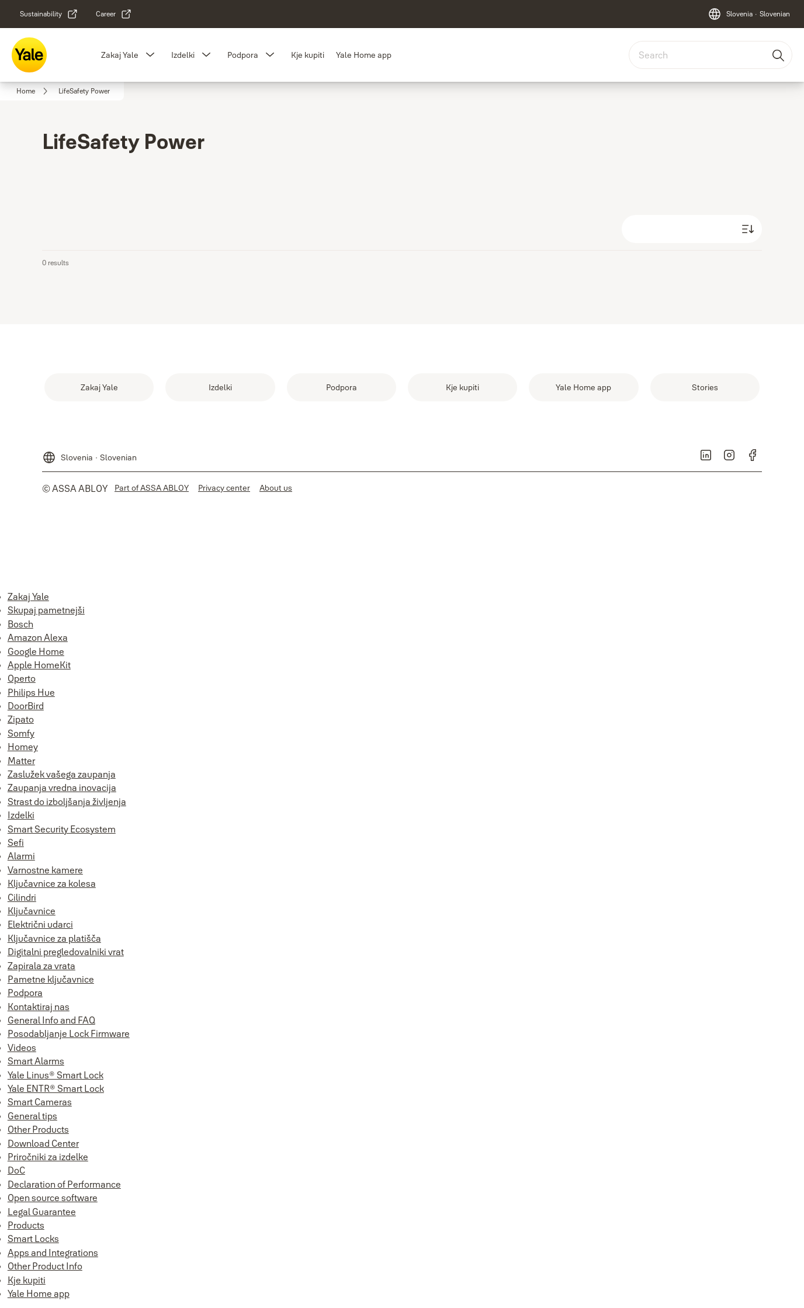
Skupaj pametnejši (46, 610)
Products (26, 1225)
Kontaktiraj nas (39, 1006)
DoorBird (26, 706)
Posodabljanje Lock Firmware (69, 1033)
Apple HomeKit (39, 665)
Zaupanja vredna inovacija (62, 787)
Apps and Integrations (53, 1252)
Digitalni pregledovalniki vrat (66, 951)
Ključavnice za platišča (54, 938)
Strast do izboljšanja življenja (67, 801)
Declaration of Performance (64, 1184)
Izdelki (183, 55)
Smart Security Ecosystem (62, 829)
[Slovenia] (749, 14)
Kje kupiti (307, 55)
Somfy (21, 733)
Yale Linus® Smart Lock (55, 1075)
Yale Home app (363, 55)
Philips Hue (31, 692)
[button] (150, 55)
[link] (49, 14)
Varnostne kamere (45, 870)
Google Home (36, 651)
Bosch (20, 624)
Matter (21, 760)
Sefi (16, 842)
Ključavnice (32, 911)
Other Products (38, 1129)
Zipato (21, 719)
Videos (22, 1047)
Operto (22, 678)
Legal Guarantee (42, 1211)
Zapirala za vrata (41, 966)
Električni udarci (40, 924)
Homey (23, 746)
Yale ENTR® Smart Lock (56, 1088)
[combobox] (710, 55)
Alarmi (21, 856)
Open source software (53, 1197)
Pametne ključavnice (51, 979)
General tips (32, 1116)
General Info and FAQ (51, 1020)
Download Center (43, 1143)
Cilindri (22, 897)
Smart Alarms (36, 1061)
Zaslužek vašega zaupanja (62, 774)
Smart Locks (33, 1238)
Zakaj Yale (119, 55)
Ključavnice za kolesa (52, 883)
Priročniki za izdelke (48, 1157)
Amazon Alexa (38, 637)
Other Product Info (45, 1266)
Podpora (242, 55)
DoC (16, 1170)
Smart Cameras (40, 1102)
